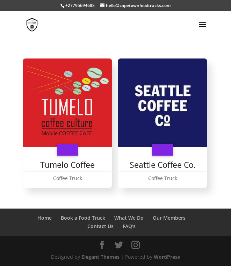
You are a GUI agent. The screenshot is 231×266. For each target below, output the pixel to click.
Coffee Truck (67, 178)
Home (44, 217)
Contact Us (100, 226)
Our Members (169, 217)
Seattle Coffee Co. (163, 164)
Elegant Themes (100, 256)
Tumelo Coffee (67, 164)
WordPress (167, 256)
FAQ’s (129, 226)
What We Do (129, 217)
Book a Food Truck (83, 217)
